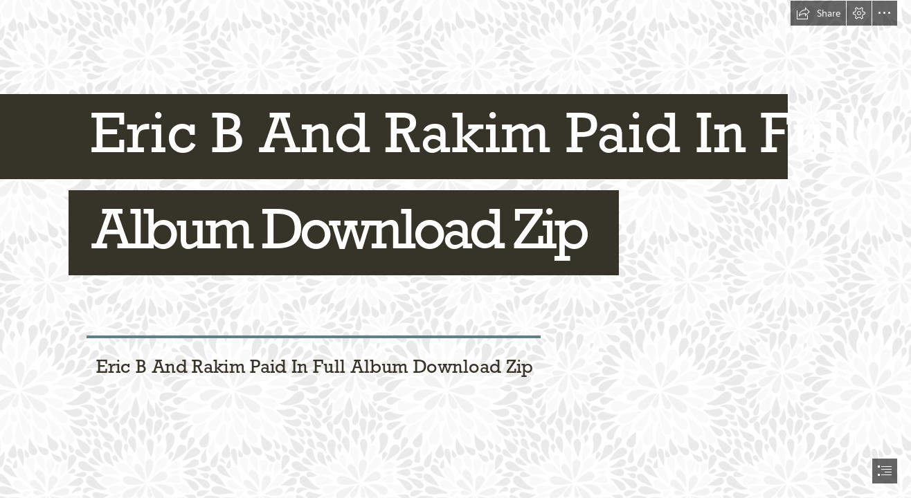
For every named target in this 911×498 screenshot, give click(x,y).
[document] (455, 249)
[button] (818, 13)
